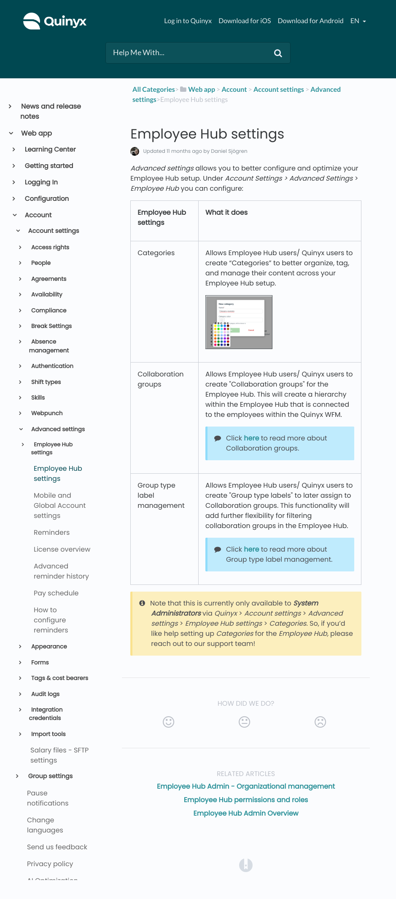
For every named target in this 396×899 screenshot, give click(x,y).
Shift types (45, 382)
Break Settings (51, 326)
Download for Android (311, 21)
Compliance (48, 311)
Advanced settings (57, 429)
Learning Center (50, 149)
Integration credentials (45, 714)
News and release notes (50, 111)
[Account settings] (278, 89)
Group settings (50, 776)
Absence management (49, 346)
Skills (37, 398)
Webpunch (46, 413)
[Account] (234, 89)
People (40, 263)
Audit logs (44, 694)
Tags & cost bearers (59, 678)
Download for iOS (244, 21)
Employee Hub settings (52, 448)
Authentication (51, 366)
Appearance (48, 647)
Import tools (47, 734)
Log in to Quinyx (188, 21)
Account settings (53, 231)
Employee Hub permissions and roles (246, 800)
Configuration (46, 199)
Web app (36, 133)
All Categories (153, 89)
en (355, 21)
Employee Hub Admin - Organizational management (246, 786)
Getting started (48, 166)
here (251, 438)
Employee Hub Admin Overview (246, 813)
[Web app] (197, 89)
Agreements (48, 279)
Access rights (49, 247)
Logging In (41, 182)
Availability (46, 295)
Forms (39, 663)
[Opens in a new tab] (246, 865)
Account (38, 215)
